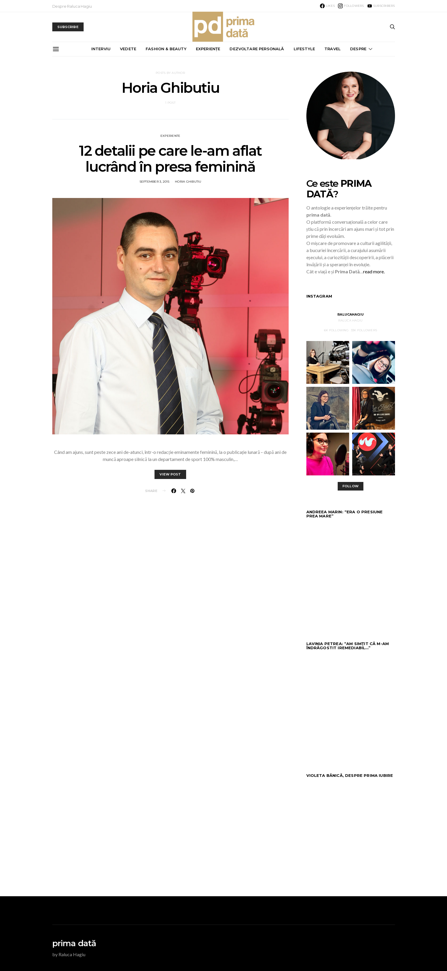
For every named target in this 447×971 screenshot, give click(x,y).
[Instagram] (351, 6)
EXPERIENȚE (208, 48)
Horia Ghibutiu (188, 182)
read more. (374, 271)
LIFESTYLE (304, 48)
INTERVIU (100, 48)
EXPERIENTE (170, 136)
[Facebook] (327, 6)
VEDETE (128, 48)
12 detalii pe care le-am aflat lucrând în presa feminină (170, 158)
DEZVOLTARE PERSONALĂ (257, 48)
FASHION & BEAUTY (166, 48)
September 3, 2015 (154, 182)
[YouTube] (381, 6)
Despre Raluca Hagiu (72, 6)
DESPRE (358, 48)
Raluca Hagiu (350, 320)
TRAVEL (332, 48)
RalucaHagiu (350, 314)
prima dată (74, 943)
